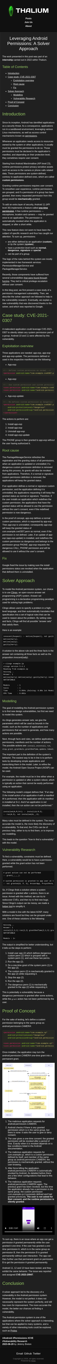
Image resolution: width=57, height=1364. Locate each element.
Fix (14, 88)
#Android (7, 1338)
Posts (29, 18)
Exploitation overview (23, 80)
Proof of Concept (16, 102)
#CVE (30, 1338)
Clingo (14, 592)
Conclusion (13, 106)
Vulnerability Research (24, 98)
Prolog (14, 1331)
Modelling (18, 95)
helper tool (7, 906)
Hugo (33, 1361)
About (28, 26)
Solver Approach (16, 91)
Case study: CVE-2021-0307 (22, 77)
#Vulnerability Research (14, 1341)
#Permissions (20, 1338)
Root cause (18, 84)
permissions (31, 136)
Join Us (29, 22)
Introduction (13, 73)
